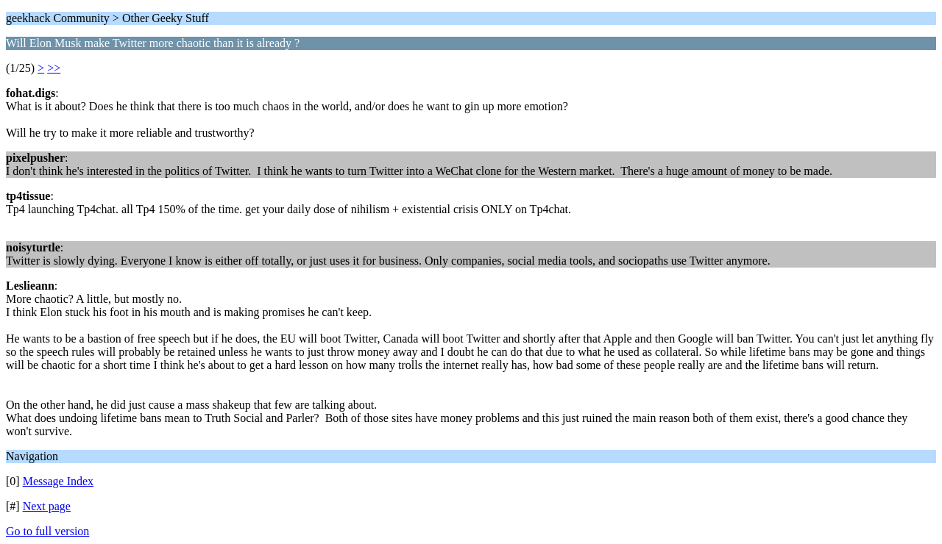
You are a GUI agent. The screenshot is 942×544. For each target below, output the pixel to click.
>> (53, 68)
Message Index (58, 481)
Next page (47, 506)
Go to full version (47, 531)
